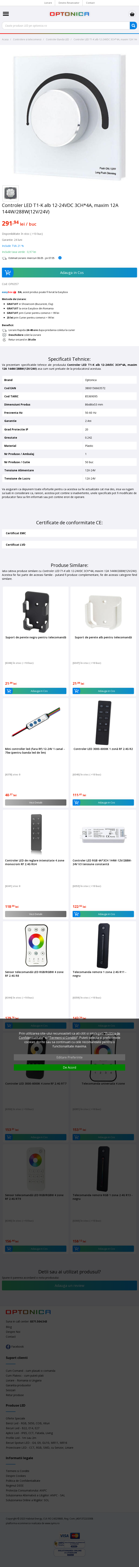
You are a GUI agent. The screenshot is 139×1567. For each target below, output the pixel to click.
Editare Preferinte (69, 1057)
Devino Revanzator (69, 2)
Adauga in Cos (43, 272)
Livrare (48, 2)
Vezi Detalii (35, 802)
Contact (90, 2)
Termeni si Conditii (63, 1038)
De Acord (69, 1067)
